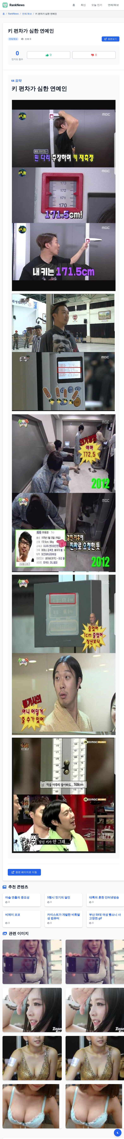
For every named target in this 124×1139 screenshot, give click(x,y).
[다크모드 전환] (117, 1132)
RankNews (13, 13)
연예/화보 (113, 4)
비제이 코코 (12, 914)
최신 (83, 4)
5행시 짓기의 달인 (58, 897)
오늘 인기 (96, 4)
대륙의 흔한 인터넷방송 (104, 897)
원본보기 (110, 39)
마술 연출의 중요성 (17, 897)
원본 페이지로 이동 (24, 872)
